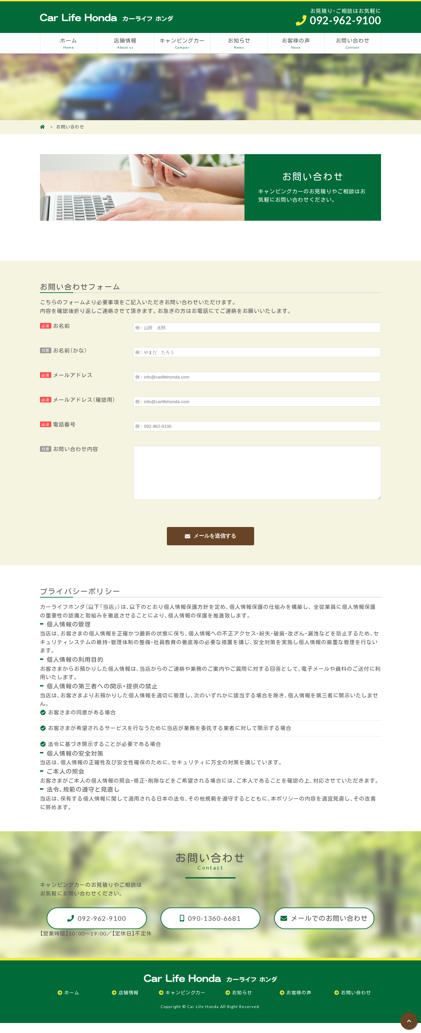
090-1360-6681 (214, 928)
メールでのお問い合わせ (329, 928)
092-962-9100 (102, 928)
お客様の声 (296, 43)
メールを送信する (215, 546)
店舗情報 (125, 43)
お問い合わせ (353, 43)
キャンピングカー (182, 43)
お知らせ (239, 43)
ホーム (68, 43)
